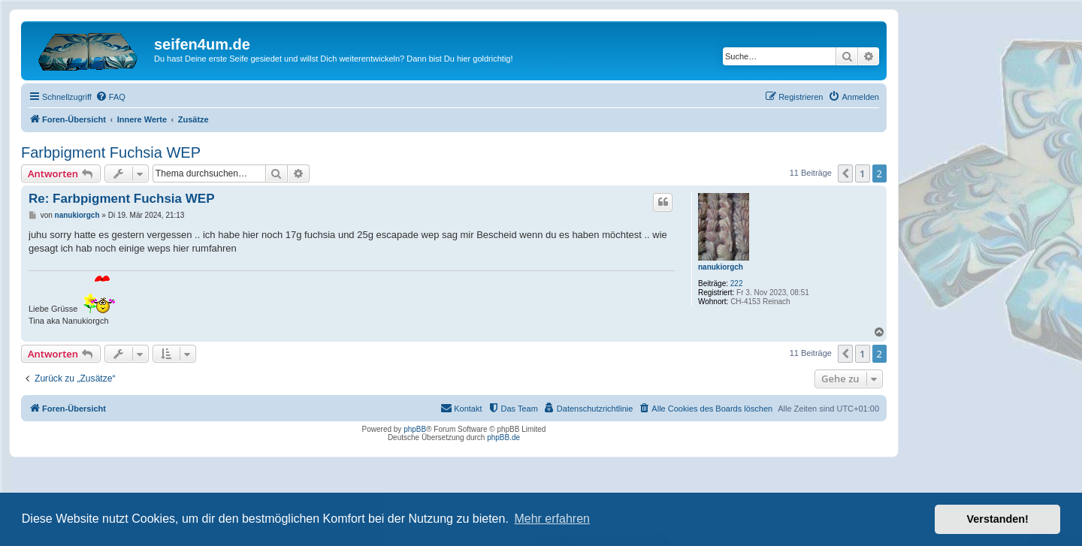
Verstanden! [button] (998, 519)
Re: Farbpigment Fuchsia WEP (121, 199)
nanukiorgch (720, 267)
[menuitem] (110, 97)
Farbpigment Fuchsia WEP (111, 152)
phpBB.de (503, 437)
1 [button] (862, 173)
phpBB (414, 429)
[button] (845, 173)
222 (736, 283)
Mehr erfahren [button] (552, 518)
